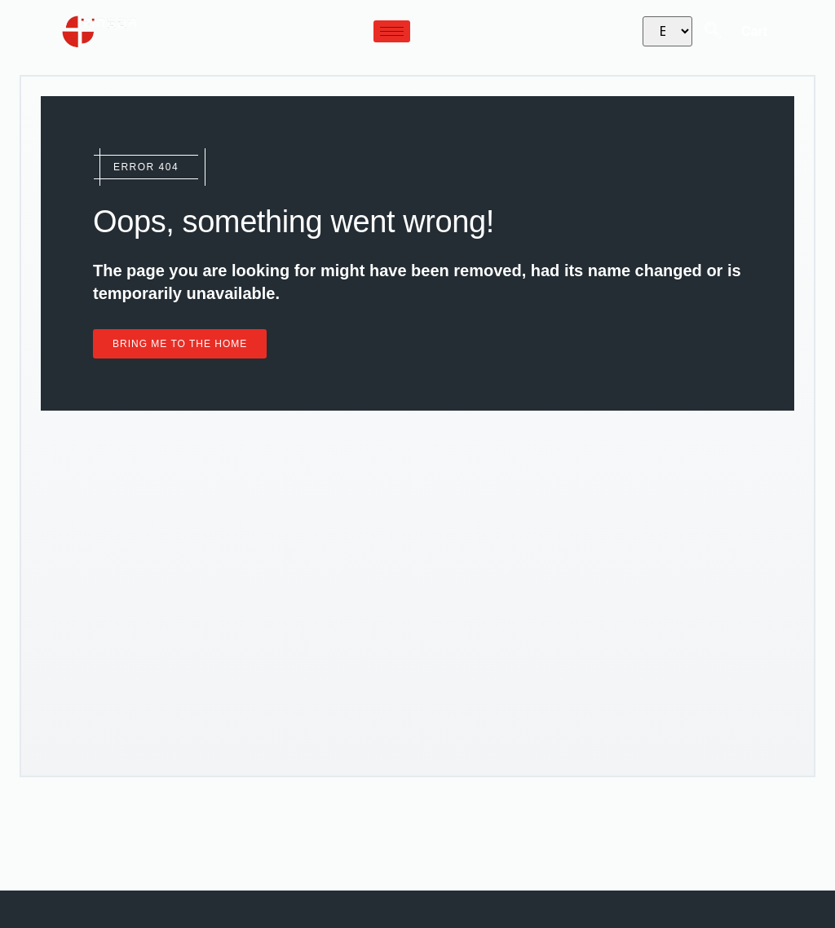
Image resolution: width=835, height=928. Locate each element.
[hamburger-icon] (391, 31)
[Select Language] (667, 31)
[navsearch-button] (712, 31)
